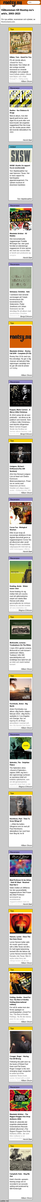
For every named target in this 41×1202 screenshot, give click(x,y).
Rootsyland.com (8, 22)
